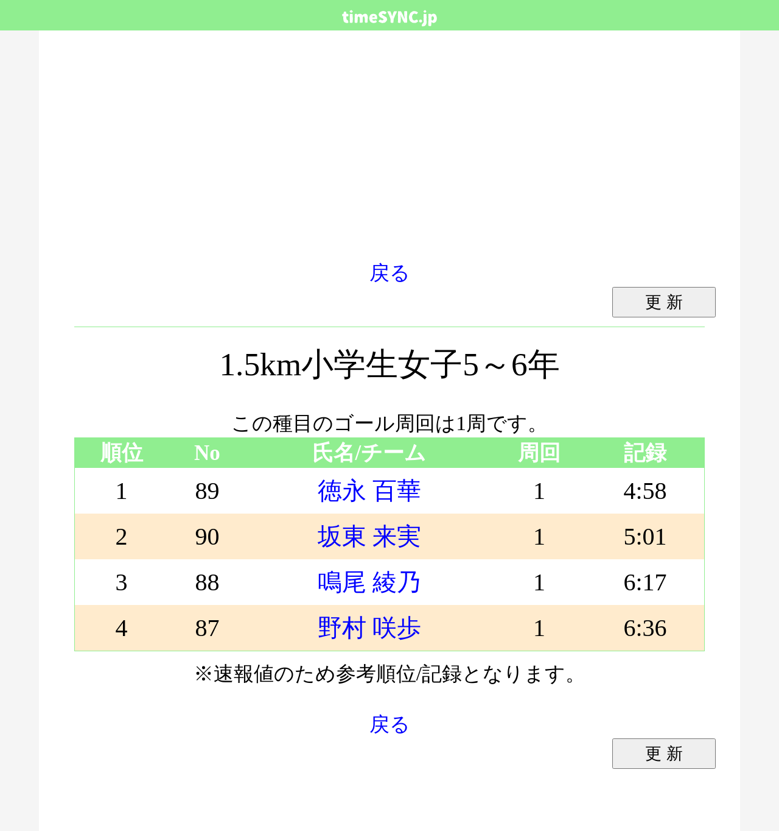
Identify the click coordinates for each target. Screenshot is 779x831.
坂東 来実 (369, 536)
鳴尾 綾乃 (369, 582)
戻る (389, 272)
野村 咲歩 (369, 628)
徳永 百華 (369, 490)
